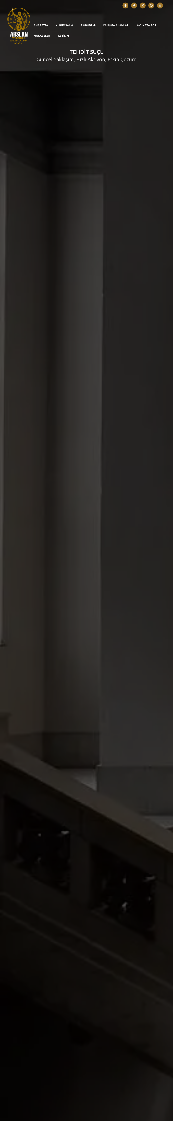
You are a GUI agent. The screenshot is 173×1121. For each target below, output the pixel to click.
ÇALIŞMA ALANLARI (116, 25)
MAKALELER (42, 35)
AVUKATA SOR (146, 25)
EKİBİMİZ (88, 25)
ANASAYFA (41, 25)
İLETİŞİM (63, 35)
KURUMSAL (64, 25)
